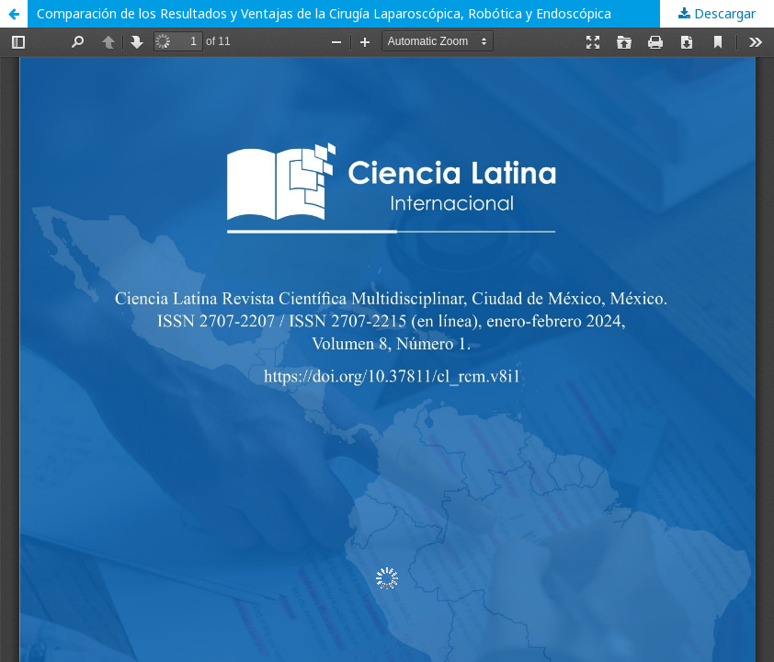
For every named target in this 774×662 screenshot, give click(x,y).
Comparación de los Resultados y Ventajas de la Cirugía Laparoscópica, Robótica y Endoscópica (324, 13)
